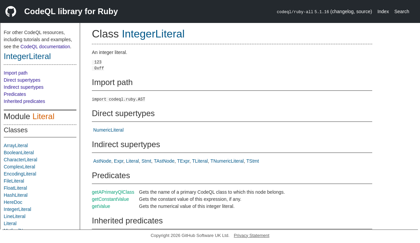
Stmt (146, 161)
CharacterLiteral (20, 159)
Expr (119, 161)
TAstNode (164, 161)
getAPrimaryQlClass (113, 192)
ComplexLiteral (19, 166)
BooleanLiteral (19, 152)
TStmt (252, 161)
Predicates (15, 94)
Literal (43, 116)
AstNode (102, 161)
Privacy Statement (252, 235)
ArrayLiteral (16, 145)
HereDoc (13, 202)
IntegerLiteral (27, 56)
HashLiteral (16, 195)
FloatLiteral (15, 188)
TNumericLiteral (227, 161)
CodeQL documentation (45, 46)
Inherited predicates (24, 101)
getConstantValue (110, 199)
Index (383, 11)
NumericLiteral (108, 130)
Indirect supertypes (23, 87)
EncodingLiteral (20, 174)
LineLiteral (15, 216)
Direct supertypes (22, 80)
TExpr (183, 161)
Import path (16, 73)
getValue (101, 206)
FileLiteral (14, 181)
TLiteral (200, 161)
